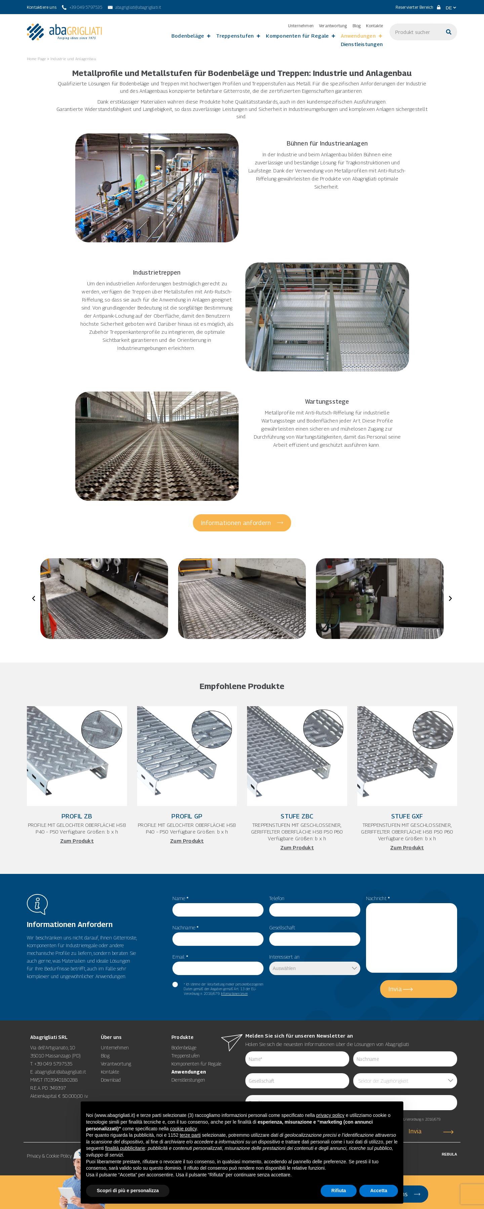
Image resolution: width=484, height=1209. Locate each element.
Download (111, 1080)
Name (180, 898)
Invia (395, 989)
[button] (33, 598)
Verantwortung (333, 26)
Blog (357, 26)
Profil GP (186, 816)
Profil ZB (77, 816)
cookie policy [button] (183, 1128)
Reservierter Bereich (418, 7)
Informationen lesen (234, 994)
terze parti (190, 1135)
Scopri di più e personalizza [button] (128, 1190)
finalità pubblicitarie (125, 1148)
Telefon (276, 898)
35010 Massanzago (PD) (55, 1055)
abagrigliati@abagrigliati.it (60, 1072)
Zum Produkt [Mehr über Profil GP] (187, 841)
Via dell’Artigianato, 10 (52, 1047)
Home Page (36, 58)
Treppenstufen (235, 36)
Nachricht (378, 898)
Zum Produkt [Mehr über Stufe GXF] (407, 847)
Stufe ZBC (297, 816)
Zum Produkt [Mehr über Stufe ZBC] (297, 847)
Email (180, 957)
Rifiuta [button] (338, 1190)
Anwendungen (358, 36)
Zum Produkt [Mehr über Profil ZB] (77, 841)
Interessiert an (284, 957)
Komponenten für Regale (297, 36)
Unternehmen (301, 26)
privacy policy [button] (330, 1115)
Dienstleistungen (362, 44)
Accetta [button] (378, 1190)
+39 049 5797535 (53, 1063)
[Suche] (448, 32)
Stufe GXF (407, 816)
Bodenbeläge (187, 36)
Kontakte (374, 26)
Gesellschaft (282, 927)
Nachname (185, 927)
